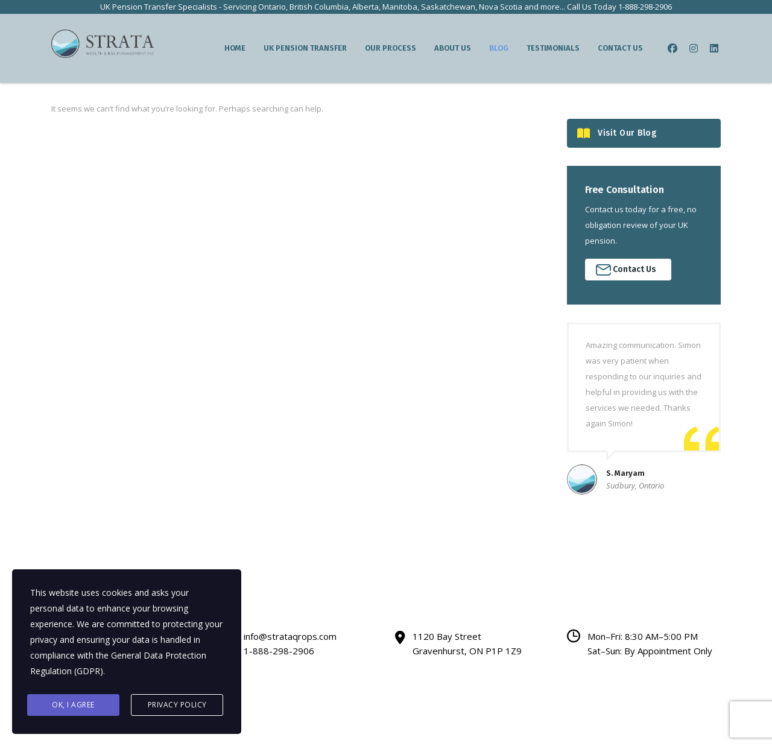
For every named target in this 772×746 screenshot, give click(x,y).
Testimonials (553, 47)
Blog (498, 47)
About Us (452, 47)
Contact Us (620, 47)
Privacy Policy (177, 705)
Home (234, 47)
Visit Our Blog (616, 133)
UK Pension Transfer (305, 47)
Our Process (390, 47)
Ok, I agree (73, 705)
